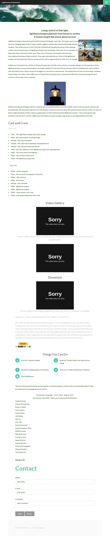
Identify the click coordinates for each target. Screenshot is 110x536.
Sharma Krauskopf (43, 65)
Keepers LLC (41, 528)
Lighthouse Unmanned (11, 2)
